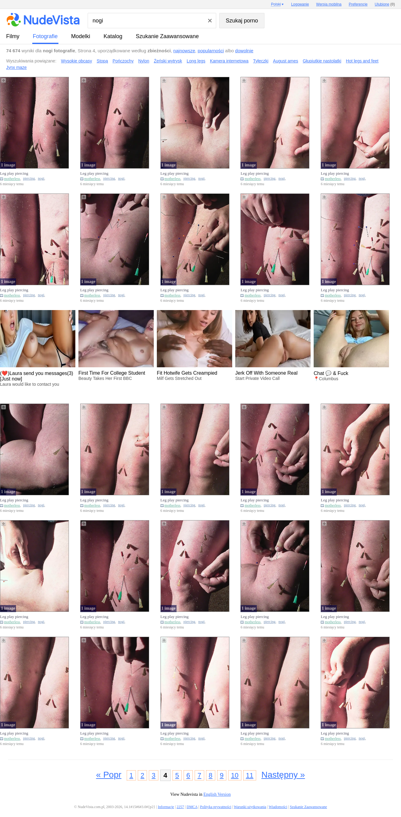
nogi (41, 179)
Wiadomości (278, 807)
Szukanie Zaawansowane (167, 36)
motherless (12, 179)
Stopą (102, 60)
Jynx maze (16, 67)
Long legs (196, 60)
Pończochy (123, 60)
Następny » (283, 774)
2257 (180, 807)
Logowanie (300, 4)
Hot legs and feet (362, 60)
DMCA (192, 807)
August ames (285, 60)
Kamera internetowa (229, 60)
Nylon (143, 60)
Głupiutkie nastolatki (322, 60)
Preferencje (358, 4)
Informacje (166, 807)
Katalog (113, 36)
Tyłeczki (260, 60)
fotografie (45, 36)
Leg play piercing (14, 173)
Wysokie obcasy (76, 60)
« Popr (108, 774)
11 (249, 775)
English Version (217, 794)
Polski (276, 4)
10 (234, 775)
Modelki (80, 36)
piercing (29, 179)
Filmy (12, 36)
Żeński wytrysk (168, 60)
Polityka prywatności (215, 807)
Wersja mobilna (328, 4)
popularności (211, 50)
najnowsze (184, 50)
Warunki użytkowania (250, 807)
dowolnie (244, 50)
